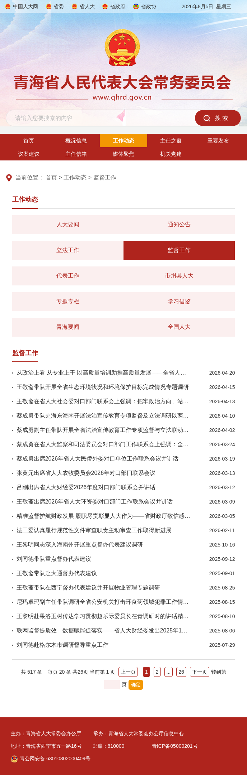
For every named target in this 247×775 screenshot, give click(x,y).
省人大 (87, 6)
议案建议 (28, 154)
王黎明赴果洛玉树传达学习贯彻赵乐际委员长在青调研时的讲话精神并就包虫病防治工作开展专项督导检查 (104, 616)
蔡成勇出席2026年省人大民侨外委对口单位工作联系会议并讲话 (98, 459)
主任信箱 (76, 154)
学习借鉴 (179, 301)
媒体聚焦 (123, 154)
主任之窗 (171, 141)
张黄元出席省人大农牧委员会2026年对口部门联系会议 (86, 473)
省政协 (148, 6)
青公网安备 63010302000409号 (50, 758)
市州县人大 (179, 276)
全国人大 (179, 327)
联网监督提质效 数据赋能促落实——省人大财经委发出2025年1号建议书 (104, 630)
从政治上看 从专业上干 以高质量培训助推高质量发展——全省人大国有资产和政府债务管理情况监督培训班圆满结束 (104, 373)
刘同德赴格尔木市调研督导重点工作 (62, 645)
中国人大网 (25, 6)
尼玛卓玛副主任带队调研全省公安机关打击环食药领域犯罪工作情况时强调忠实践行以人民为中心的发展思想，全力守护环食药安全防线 (104, 602)
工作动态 (123, 141)
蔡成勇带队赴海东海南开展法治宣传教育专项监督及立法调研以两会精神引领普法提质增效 (104, 416)
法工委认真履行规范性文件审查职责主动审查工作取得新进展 (94, 530)
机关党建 (171, 154)
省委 (59, 6)
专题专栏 (67, 301)
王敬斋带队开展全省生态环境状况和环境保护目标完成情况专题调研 (103, 387)
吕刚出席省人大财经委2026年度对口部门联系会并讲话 (86, 487)
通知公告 (179, 224)
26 (181, 672)
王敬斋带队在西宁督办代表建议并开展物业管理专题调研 (88, 587)
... (169, 672)
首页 (28, 141)
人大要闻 (67, 224)
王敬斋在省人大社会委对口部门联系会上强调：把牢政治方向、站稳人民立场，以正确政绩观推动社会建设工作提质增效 (104, 401)
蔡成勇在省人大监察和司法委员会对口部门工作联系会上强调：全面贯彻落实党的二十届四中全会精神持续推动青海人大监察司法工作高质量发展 (104, 444)
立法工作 (67, 250)
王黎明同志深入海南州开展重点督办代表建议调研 (80, 544)
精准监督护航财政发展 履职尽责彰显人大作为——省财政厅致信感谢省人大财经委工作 (104, 516)
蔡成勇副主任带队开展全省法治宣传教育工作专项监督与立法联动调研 (104, 430)
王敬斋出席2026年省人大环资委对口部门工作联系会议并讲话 (95, 502)
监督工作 (104, 177)
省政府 (117, 6)
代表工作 (67, 276)
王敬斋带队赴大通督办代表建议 (57, 573)
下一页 (199, 672)
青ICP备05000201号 (175, 746)
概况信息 (76, 141)
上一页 (128, 672)
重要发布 (218, 141)
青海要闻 (67, 327)
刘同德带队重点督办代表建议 (54, 559)
